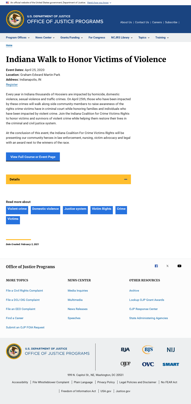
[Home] (65, 19)
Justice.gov (123, 391)
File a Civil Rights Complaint (24, 290)
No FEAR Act (169, 382)
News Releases (77, 309)
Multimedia (75, 299)
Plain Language (83, 382)
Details (15, 179)
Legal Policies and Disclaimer (137, 382)
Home (9, 45)
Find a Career (14, 318)
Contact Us (142, 22)
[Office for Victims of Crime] (148, 367)
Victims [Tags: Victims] (12, 219)
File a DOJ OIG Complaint (23, 299)
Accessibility (20, 382)
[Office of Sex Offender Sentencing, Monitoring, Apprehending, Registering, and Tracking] (171, 366)
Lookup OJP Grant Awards (146, 299)
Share (185, 24)
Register (12, 84)
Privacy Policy (106, 382)
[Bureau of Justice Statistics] (148, 355)
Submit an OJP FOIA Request (25, 327)
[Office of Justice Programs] (15, 19)
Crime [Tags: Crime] (121, 209)
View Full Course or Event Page (32, 157)
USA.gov (106, 391)
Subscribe (171, 22)
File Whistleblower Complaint (51, 382)
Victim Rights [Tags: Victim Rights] (102, 209)
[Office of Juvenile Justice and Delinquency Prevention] (125, 367)
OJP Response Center (143, 309)
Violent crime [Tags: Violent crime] (17, 209)
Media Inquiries (78, 290)
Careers (157, 22)
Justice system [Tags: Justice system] (75, 209)
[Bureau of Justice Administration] (125, 352)
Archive (134, 290)
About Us (126, 22)
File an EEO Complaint (20, 309)
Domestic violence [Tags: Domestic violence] (45, 209)
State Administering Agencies (148, 318)
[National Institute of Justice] (171, 352)
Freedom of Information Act (78, 391)
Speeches (74, 318)
